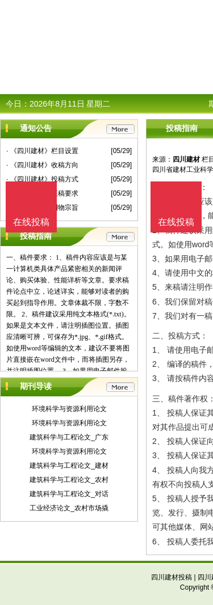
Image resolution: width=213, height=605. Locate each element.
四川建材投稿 (171, 577)
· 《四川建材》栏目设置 (42, 151)
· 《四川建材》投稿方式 (42, 179)
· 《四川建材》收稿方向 (42, 165)
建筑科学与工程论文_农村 (69, 480)
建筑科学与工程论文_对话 (69, 494)
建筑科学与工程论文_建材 (69, 465)
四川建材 (186, 159)
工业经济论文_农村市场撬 (69, 508)
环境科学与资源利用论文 (69, 409)
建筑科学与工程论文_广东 (69, 437)
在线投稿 (176, 222)
